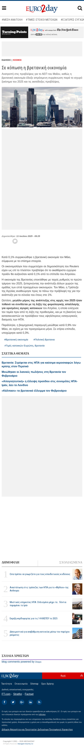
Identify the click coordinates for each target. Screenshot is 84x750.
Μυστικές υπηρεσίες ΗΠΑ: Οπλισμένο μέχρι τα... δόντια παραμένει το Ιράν (38, 604)
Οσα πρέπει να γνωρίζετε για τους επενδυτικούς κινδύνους (40, 574)
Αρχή (63, 675)
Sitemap (34, 683)
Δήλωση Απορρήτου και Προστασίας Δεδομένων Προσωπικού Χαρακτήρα (37, 729)
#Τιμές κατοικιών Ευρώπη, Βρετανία (25, 345)
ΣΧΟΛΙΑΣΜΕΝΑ (70, 562)
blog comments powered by (21, 661)
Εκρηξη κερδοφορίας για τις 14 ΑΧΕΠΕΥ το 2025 (33, 618)
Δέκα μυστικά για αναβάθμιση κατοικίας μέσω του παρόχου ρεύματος (40, 633)
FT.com (6, 694)
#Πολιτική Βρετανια (44, 339)
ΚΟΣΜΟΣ (17, 60)
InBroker (42, 714)
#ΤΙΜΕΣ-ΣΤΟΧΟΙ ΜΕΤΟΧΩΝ (41, 19)
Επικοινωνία (21, 683)
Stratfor (17, 694)
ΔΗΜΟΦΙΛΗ (10, 562)
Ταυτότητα (6, 683)
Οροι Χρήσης (47, 683)
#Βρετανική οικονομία (16, 339)
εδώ (39, 34)
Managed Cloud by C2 (25, 744)
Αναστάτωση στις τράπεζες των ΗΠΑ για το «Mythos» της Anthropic (39, 589)
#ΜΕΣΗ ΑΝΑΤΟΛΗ (12, 19)
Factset (29, 694)
